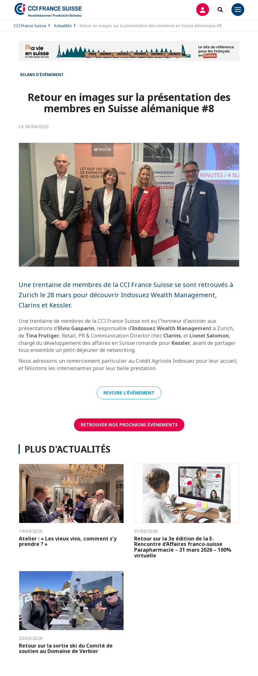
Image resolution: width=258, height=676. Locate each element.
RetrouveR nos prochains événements (129, 425)
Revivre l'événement (129, 393)
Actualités (63, 25)
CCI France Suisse (30, 25)
